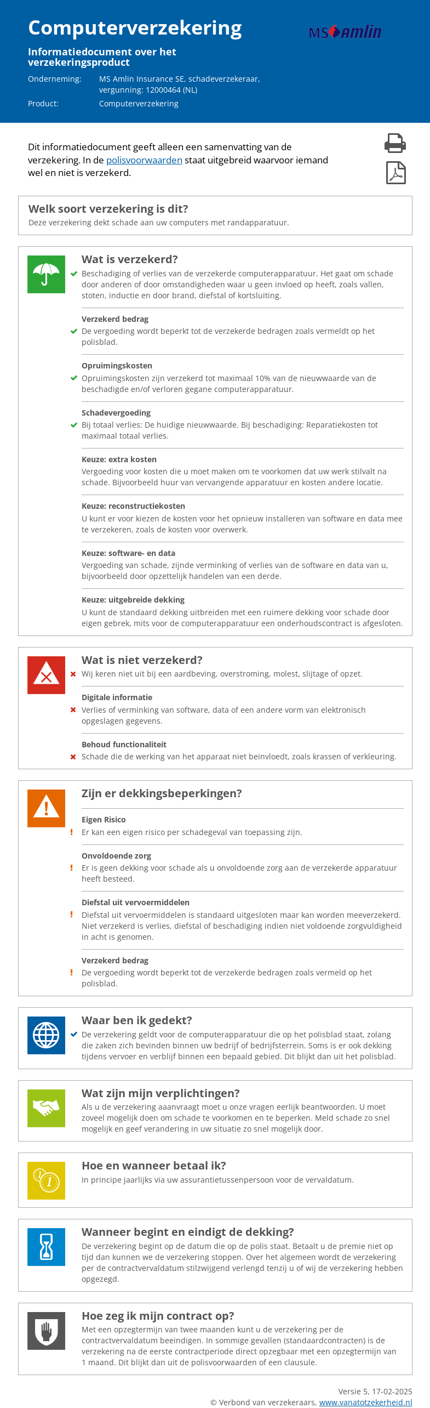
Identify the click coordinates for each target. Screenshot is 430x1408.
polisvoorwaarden (144, 160)
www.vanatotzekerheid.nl (365, 1402)
